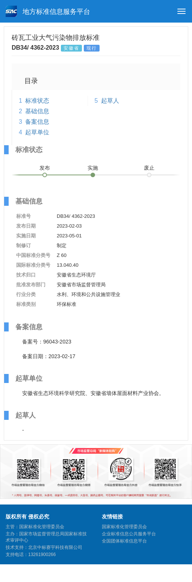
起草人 (110, 100)
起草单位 (37, 132)
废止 (149, 168)
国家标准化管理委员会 (124, 526)
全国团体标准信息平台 (124, 541)
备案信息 (37, 122)
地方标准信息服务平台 (48, 11)
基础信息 (37, 111)
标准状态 (37, 100)
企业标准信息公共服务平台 (129, 533)
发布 (44, 168)
